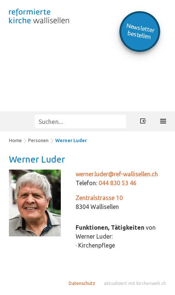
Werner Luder (71, 140)
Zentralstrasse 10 (99, 197)
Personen (38, 140)
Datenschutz (82, 283)
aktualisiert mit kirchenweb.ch (135, 283)
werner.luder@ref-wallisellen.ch (117, 174)
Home (15, 140)
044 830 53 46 (117, 183)
